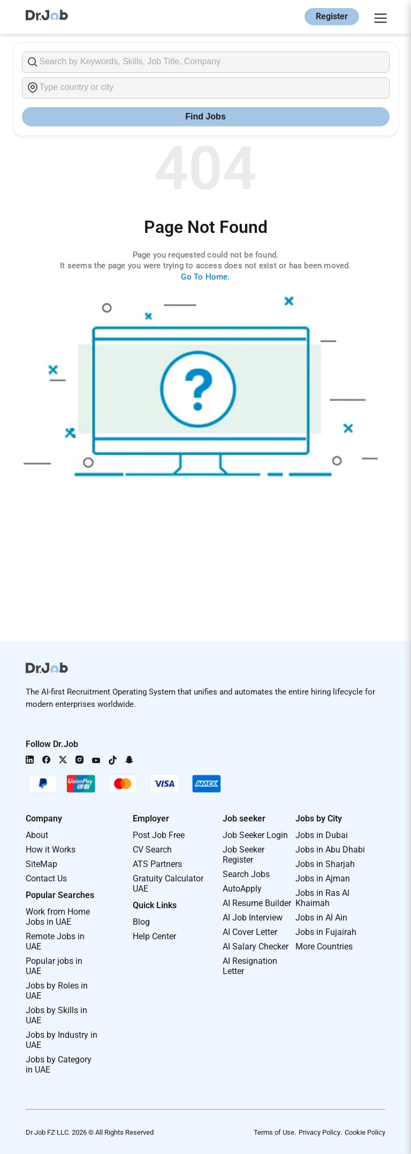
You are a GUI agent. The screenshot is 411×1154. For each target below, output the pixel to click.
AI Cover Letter (250, 932)
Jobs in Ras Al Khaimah (322, 898)
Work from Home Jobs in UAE (58, 917)
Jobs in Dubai (321, 835)
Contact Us (46, 878)
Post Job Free (159, 835)
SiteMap (41, 864)
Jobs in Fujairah (325, 932)
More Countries (324, 946)
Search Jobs (246, 874)
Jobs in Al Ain (321, 917)
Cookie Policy (365, 1132)
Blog (141, 922)
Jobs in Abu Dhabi (330, 849)
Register (332, 16)
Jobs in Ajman (322, 878)
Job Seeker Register (243, 854)
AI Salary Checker (255, 946)
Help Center (154, 936)
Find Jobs (205, 116)
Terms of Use (274, 1132)
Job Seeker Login (255, 835)
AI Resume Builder (257, 903)
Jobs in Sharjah (325, 864)
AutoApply (242, 889)
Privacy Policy (319, 1132)
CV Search (152, 849)
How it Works (50, 849)
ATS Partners (157, 864)
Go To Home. (205, 277)
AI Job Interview (253, 917)
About (37, 835)
